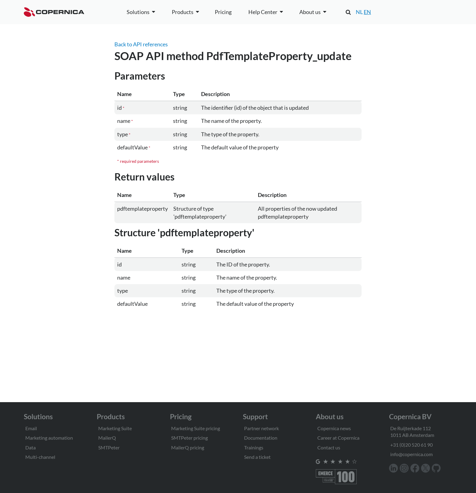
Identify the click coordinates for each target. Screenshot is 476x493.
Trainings (253, 447)
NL (359, 12)
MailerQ (107, 438)
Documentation (260, 438)
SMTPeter (109, 447)
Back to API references (141, 44)
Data (30, 447)
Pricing (223, 12)
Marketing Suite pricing (195, 428)
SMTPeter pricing (189, 438)
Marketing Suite (115, 428)
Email (31, 428)
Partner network (261, 428)
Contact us (328, 447)
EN (367, 12)
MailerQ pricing (187, 447)
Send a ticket (257, 457)
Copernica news (334, 428)
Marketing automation (49, 438)
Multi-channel (40, 457)
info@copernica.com (411, 454)
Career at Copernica (338, 438)
